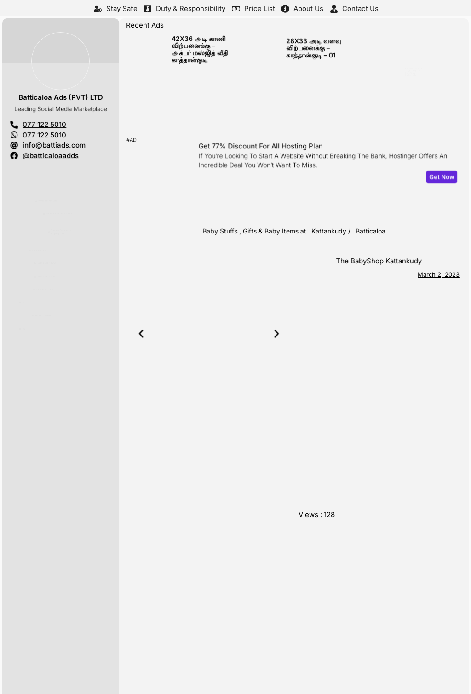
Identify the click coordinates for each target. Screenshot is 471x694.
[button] (153, 334)
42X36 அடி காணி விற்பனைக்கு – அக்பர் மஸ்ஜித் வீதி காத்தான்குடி (198, 51)
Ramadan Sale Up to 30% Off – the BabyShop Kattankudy (426, 53)
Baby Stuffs (223, 231)
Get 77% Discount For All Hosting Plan (263, 148)
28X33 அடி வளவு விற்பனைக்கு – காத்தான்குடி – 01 (312, 50)
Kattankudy (329, 231)
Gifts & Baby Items (269, 231)
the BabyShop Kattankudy (379, 261)
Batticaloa (370, 231)
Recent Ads (144, 24)
